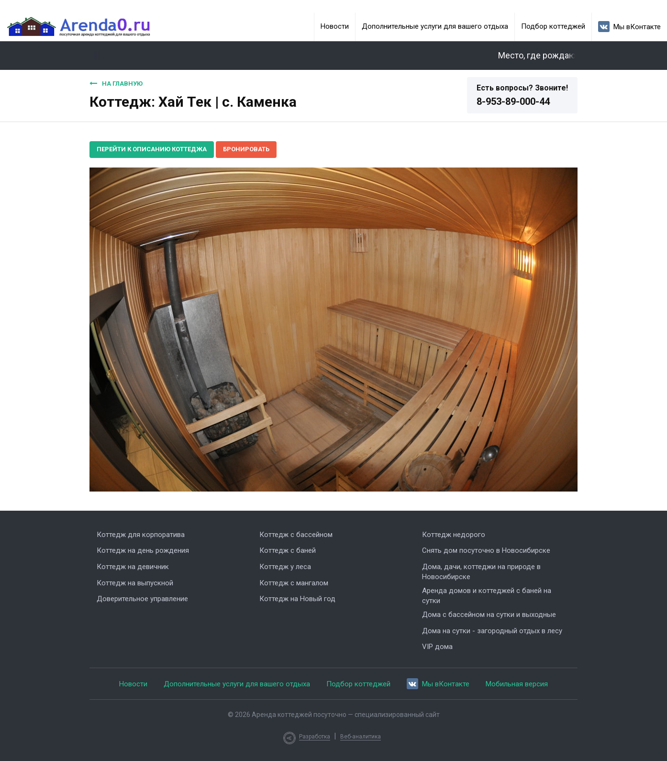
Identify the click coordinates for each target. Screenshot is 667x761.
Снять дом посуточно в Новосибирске (486, 550)
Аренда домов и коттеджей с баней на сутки (486, 595)
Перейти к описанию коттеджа (152, 149)
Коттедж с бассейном (296, 534)
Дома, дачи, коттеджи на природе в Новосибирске (481, 571)
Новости (335, 26)
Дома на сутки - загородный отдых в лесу (492, 631)
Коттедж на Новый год (297, 598)
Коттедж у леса (285, 566)
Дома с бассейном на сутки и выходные (489, 614)
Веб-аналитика (360, 736)
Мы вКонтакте (629, 26)
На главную (116, 83)
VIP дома (437, 646)
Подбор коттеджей (553, 26)
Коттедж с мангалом (293, 583)
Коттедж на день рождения (143, 550)
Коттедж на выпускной (135, 583)
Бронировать (246, 149)
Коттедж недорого (453, 534)
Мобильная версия (517, 684)
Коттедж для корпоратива (141, 534)
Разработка (314, 736)
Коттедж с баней (287, 550)
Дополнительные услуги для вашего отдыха (435, 26)
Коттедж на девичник (133, 566)
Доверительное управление (142, 598)
